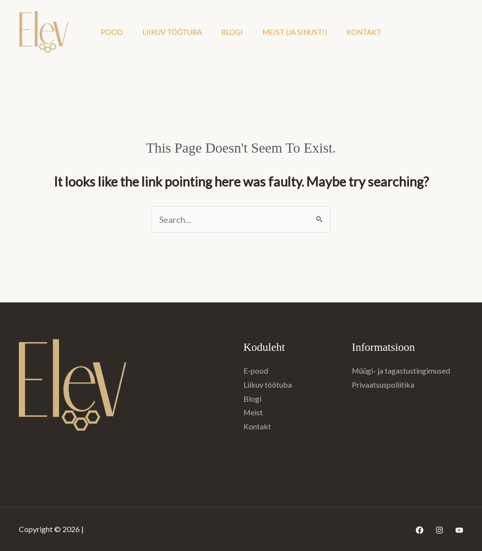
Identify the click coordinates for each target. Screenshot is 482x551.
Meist (253, 412)
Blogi (232, 32)
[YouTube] (459, 530)
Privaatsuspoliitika (383, 384)
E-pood (255, 370)
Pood (112, 32)
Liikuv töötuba (172, 32)
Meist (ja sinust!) (294, 32)
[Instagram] (439, 530)
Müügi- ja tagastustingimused (401, 370)
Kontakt (363, 32)
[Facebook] (419, 530)
